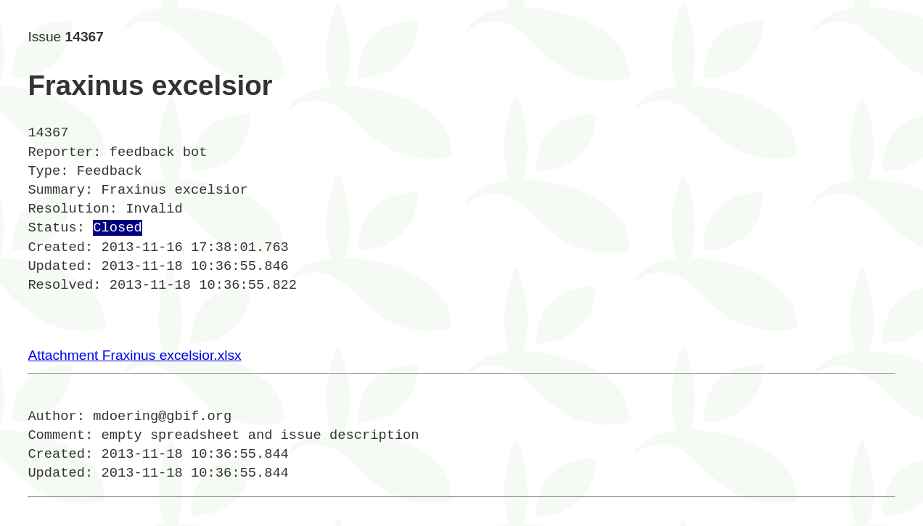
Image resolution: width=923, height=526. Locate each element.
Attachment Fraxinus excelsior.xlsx (134, 355)
